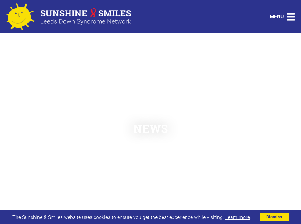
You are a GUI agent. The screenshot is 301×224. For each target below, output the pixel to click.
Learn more (237, 217)
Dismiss (274, 217)
